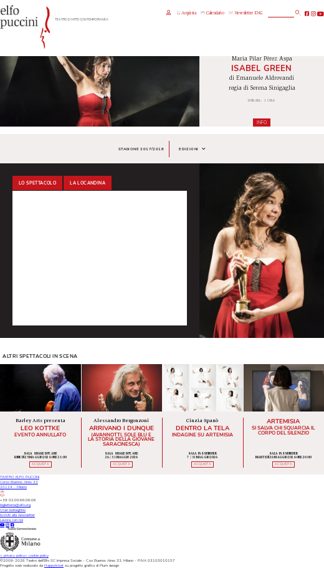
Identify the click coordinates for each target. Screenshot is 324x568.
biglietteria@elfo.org (15, 505)
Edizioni (192, 149)
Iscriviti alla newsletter (17, 515)
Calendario (212, 13)
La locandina (87, 183)
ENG (258, 13)
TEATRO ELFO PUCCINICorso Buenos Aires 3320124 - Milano (19, 485)
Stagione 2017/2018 (141, 149)
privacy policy (12, 555)
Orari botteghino (13, 510)
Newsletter (241, 13)
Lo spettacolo (37, 183)
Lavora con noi (11, 519)
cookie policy (37, 555)
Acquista (186, 13)
